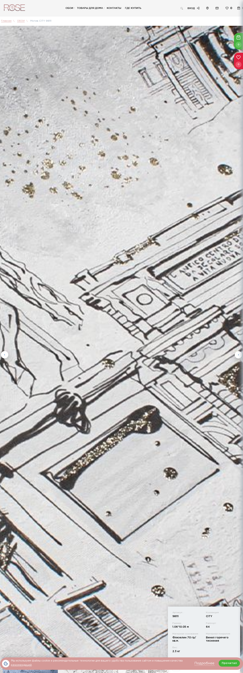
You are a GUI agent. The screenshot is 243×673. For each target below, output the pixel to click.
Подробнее (204, 663)
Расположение (207, 8)
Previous (4, 354)
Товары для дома (90, 8)
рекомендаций (21, 665)
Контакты (114, 8)
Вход (191, 8)
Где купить (133, 8)
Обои (69, 8)
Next (238, 354)
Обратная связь (217, 8)
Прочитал (229, 663)
